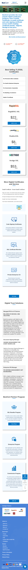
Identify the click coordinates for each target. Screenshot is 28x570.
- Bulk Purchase (6, 549)
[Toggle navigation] (25, 566)
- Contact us (5, 529)
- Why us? (4, 527)
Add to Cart (14, 123)
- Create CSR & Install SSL (8, 539)
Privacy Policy (5, 554)
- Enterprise (5, 547)
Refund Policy (5, 557)
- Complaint (5, 541)
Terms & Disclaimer (7, 552)
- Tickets (4, 533)
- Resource (4, 525)
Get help (14, 296)
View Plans (14, 424)
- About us (4, 523)
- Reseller (4, 546)
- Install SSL (5, 535)
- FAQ (3, 537)
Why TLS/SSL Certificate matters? (17, 37)
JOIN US (14, 500)
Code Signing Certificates (14, 224)
